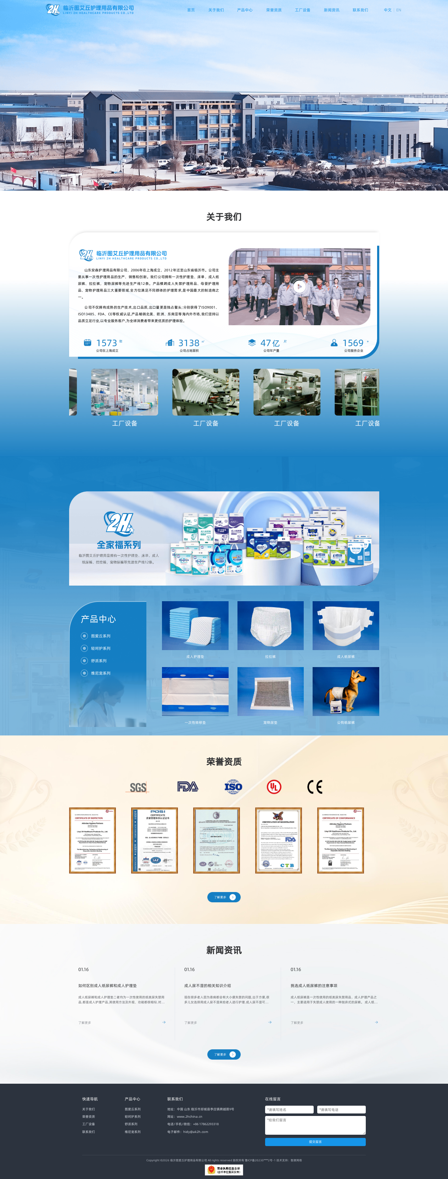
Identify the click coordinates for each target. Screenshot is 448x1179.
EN (398, 10)
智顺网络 (296, 1160)
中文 (388, 10)
